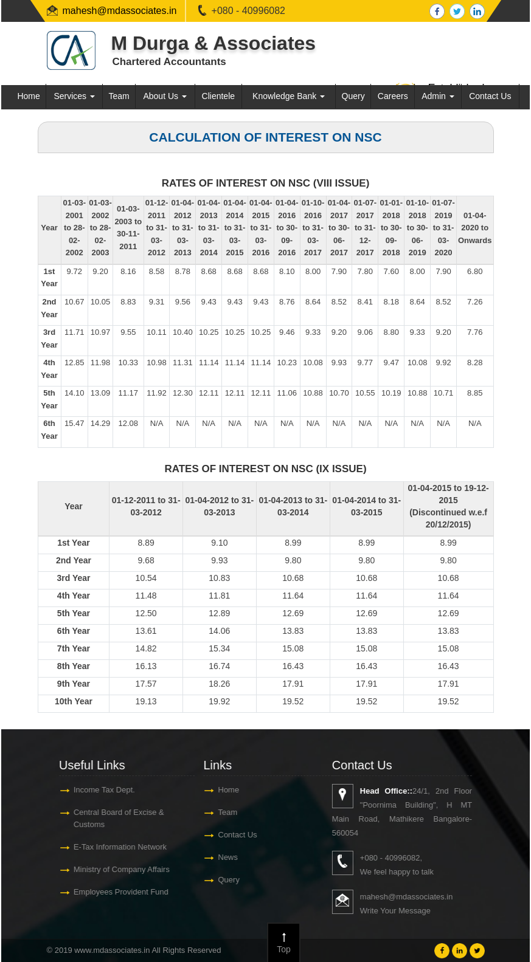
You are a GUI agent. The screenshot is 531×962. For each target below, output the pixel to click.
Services (74, 96)
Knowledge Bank (288, 96)
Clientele (218, 96)
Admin (438, 96)
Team (118, 96)
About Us (164, 96)
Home (28, 96)
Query (353, 96)
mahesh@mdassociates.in (120, 10)
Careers (393, 96)
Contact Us (490, 96)
